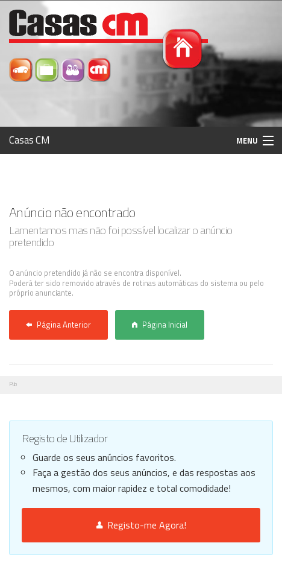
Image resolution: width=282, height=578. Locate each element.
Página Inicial (159, 325)
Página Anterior (58, 325)
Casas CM (29, 140)
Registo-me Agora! (141, 525)
